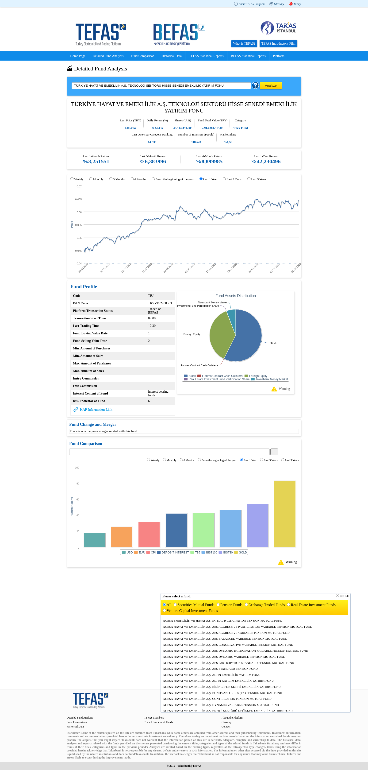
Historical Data (172, 56)
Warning (284, 389)
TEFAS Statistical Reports (206, 56)
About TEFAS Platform (251, 4)
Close (344, 596)
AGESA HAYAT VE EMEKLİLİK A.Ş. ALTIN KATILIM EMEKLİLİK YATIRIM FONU (218, 680)
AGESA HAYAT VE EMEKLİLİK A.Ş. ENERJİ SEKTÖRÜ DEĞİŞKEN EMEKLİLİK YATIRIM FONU (228, 710)
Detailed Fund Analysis (108, 56)
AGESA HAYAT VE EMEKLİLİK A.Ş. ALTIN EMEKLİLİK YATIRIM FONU (212, 675)
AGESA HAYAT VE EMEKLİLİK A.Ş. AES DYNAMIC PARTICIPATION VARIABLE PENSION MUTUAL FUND (235, 650)
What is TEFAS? (244, 43)
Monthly (98, 179)
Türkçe (297, 4)
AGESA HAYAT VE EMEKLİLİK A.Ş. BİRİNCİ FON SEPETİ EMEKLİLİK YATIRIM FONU (222, 687)
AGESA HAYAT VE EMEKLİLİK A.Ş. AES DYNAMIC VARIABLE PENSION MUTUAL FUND (224, 656)
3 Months (119, 179)
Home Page (77, 56)
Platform (278, 56)
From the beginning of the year (174, 179)
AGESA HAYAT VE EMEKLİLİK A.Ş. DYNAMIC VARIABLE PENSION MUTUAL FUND (221, 705)
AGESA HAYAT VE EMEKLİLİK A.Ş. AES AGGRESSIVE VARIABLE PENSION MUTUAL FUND (226, 633)
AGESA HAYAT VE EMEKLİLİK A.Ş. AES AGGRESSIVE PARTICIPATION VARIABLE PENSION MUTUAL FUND (237, 626)
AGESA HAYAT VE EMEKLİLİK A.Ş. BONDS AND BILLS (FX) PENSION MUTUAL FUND (222, 693)
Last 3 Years (234, 179)
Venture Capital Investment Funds (192, 611)
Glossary (279, 4)
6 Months (140, 179)
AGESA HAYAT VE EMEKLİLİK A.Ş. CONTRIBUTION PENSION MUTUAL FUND (217, 698)
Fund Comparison (142, 56)
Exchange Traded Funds (267, 605)
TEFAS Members (154, 717)
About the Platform (232, 717)
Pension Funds (231, 605)
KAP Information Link (96, 409)
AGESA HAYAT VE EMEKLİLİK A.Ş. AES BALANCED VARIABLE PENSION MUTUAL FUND (225, 638)
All (169, 605)
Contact (226, 726)
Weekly (78, 179)
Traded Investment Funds (158, 722)
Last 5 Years (258, 179)
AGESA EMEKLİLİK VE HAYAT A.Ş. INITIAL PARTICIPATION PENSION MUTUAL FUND (223, 620)
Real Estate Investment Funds (313, 605)
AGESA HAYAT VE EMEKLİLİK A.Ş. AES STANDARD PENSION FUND (210, 668)
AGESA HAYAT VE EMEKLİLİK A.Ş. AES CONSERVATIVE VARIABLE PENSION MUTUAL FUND (228, 644)
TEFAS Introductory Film (278, 43)
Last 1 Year (210, 179)
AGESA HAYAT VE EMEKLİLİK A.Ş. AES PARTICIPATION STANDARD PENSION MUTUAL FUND (228, 663)
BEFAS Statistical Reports (248, 56)
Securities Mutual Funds (195, 605)
